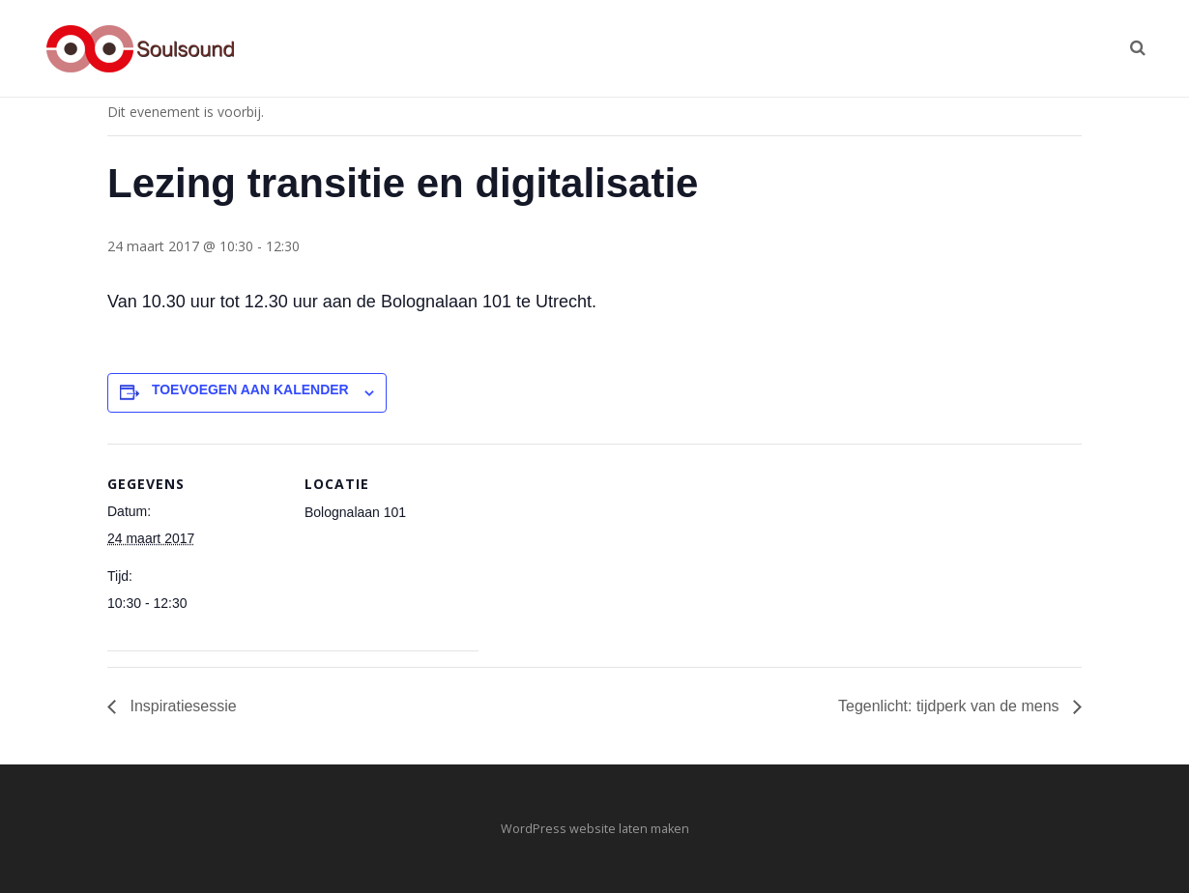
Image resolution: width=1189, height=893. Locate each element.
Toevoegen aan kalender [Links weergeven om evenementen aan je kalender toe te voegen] (250, 389)
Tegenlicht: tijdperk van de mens (950, 706)
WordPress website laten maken (595, 829)
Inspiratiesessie (181, 706)
